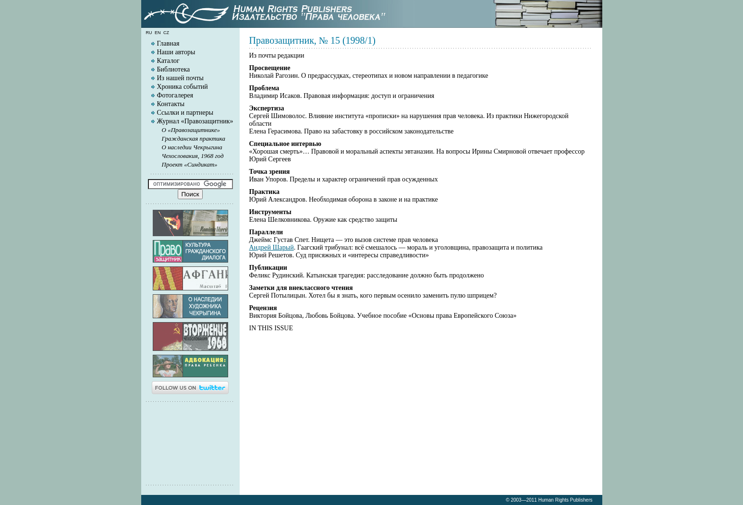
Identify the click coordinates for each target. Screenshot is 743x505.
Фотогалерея (175, 95)
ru (149, 32)
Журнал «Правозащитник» (195, 121)
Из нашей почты (180, 78)
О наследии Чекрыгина (192, 147)
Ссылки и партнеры (185, 112)
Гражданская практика (194, 138)
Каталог (168, 60)
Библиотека (173, 69)
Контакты (171, 104)
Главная (168, 43)
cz (166, 32)
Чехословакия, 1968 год (193, 155)
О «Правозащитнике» (191, 129)
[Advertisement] (190, 443)
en (158, 32)
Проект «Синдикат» (190, 164)
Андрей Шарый (271, 247)
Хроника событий (182, 86)
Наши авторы (176, 52)
